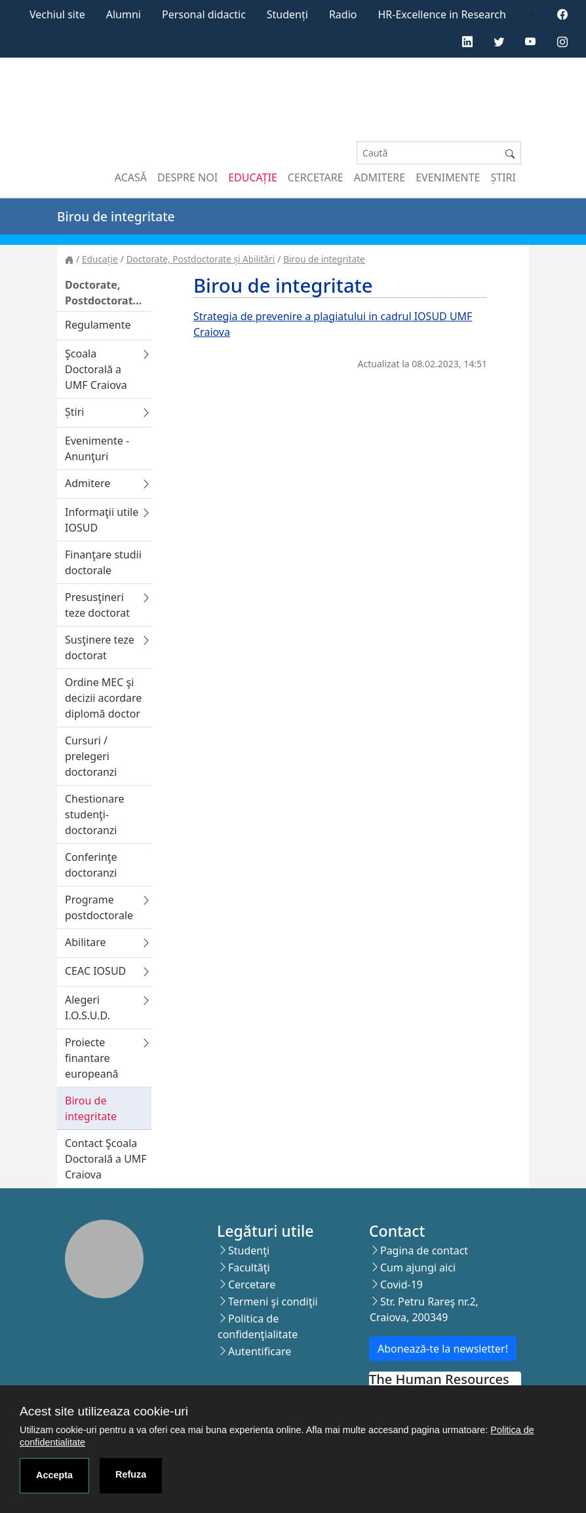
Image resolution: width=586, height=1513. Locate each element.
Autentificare (259, 1351)
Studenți (287, 14)
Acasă (131, 177)
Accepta (54, 1475)
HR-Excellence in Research (442, 14)
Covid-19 (401, 1284)
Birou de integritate (323, 259)
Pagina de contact (424, 1250)
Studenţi (248, 1250)
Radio (343, 14)
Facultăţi (249, 1267)
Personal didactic (204, 14)
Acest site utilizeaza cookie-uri (104, 1411)
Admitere (379, 177)
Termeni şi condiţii (273, 1301)
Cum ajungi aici (418, 1267)
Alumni (123, 14)
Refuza (130, 1474)
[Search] (428, 152)
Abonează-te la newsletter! (443, 1348)
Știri (503, 177)
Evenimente (448, 177)
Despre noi (187, 177)
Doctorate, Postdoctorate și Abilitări (201, 259)
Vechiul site (57, 14)
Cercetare (315, 177)
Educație (252, 177)
